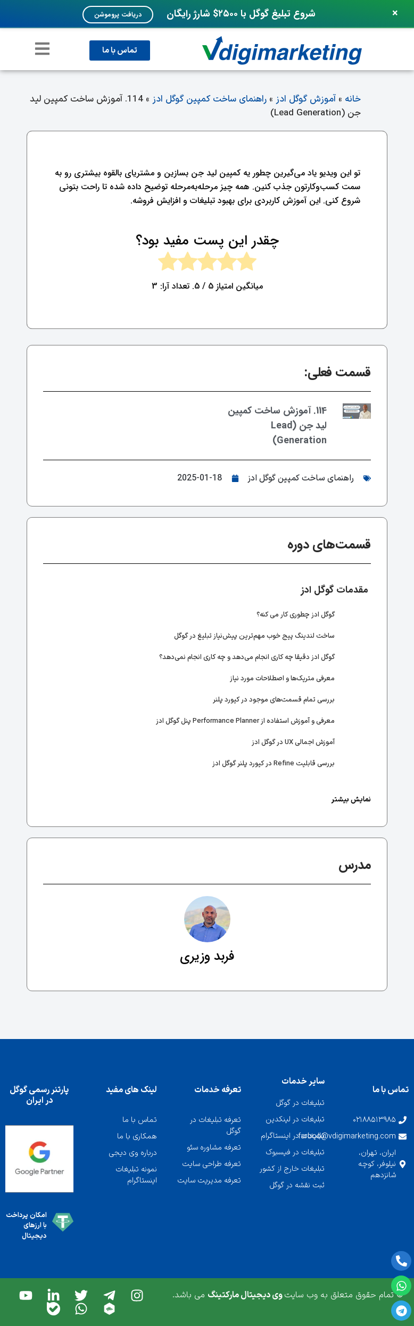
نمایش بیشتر (351, 800)
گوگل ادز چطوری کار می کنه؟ (295, 615)
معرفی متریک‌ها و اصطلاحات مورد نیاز (282, 678)
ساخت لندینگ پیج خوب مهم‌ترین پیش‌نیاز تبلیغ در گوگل (254, 636)
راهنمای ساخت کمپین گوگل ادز (209, 99)
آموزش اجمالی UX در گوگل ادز (293, 742)
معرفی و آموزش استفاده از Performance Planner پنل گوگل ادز (245, 721)
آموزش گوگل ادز (306, 99)
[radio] (246, 263)
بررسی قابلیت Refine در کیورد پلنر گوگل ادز (273, 763)
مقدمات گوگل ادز (334, 589)
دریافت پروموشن (118, 15)
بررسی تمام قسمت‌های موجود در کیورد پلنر (274, 700)
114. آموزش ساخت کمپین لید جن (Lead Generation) (277, 425)
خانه (353, 99)
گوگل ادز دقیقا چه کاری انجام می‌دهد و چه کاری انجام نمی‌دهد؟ (247, 657)
